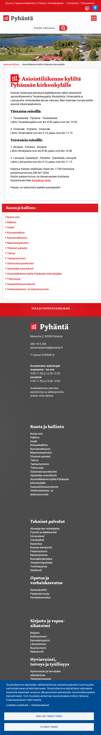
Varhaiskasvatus (40, 597)
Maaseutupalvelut (18, 243)
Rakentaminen (39, 555)
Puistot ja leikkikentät (43, 532)
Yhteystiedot (87, 3)
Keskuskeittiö (38, 589)
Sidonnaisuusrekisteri (20, 263)
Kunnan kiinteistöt (41, 547)
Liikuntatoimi (38, 644)
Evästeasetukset (40, 705)
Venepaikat (37, 539)
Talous (11, 253)
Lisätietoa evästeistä (17, 705)
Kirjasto (35, 632)
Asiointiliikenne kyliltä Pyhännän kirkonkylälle (34, 273)
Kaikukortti (37, 651)
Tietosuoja (13, 278)
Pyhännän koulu (39, 593)
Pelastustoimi (38, 551)
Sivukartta (73, 3)
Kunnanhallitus (16, 232)
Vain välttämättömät (49, 716)
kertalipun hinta (41, 180)
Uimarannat (37, 536)
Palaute (42, 3)
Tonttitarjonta (38, 566)
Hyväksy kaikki (49, 727)
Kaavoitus (36, 543)
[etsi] (47, 28)
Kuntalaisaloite (57, 3)
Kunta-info (13, 217)
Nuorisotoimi (38, 648)
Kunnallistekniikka (41, 558)
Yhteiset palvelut (17, 248)
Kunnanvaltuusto (17, 237)
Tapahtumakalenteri (25, 3)
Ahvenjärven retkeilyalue (45, 528)
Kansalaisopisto (40, 640)
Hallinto (11, 222)
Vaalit (10, 227)
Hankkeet (36, 570)
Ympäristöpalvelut (41, 562)
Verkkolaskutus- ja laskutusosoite (28, 289)
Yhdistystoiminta (40, 678)
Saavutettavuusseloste (21, 284)
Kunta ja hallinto (11, 64)
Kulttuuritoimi (38, 636)
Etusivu (9, 3)
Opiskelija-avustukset (20, 268)
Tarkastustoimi (16, 258)
